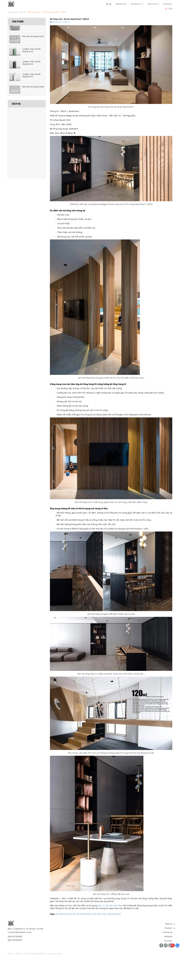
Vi (166, 8)
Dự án (23, 12)
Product (137, 3)
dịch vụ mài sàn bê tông (109, 905)
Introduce (167, 932)
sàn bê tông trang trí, (83, 913)
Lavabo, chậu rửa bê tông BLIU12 (31, 65)
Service (153, 3)
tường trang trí (114, 913)
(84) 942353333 (15, 940)
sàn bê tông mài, (64, 913)
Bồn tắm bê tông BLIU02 (33, 26)
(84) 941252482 (15, 936)
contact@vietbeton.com (20, 932)
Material (121, 3)
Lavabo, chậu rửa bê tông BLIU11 (31, 77)
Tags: (52, 913)
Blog (108, 3)
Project (168, 3)
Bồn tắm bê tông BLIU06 (33, 89)
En (171, 8)
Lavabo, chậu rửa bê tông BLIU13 (31, 52)
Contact (168, 940)
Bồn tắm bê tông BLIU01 (33, 39)
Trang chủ (12, 12)
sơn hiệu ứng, (100, 913)
